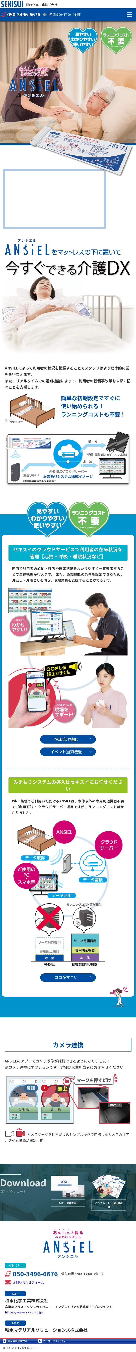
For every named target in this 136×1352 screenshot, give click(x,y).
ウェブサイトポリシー (55, 1341)
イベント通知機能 (70, 751)
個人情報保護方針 (17, 1341)
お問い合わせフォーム (28, 1282)
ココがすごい (72, 977)
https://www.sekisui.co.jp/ (24, 1312)
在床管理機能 (72, 739)
